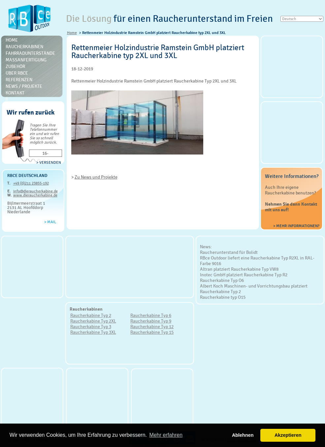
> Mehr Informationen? (296, 226)
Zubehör (15, 66)
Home (72, 32)
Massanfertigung (26, 59)
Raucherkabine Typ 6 (150, 315)
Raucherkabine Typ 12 (152, 326)
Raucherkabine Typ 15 (152, 332)
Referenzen (19, 79)
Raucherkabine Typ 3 (90, 326)
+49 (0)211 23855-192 (31, 183)
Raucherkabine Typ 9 (150, 321)
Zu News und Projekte (96, 177)
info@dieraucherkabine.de (35, 191)
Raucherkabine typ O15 (222, 297)
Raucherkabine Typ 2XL (93, 321)
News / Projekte (24, 86)
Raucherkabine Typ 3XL (93, 332)
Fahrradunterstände (30, 53)
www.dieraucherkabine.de (35, 195)
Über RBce (17, 73)
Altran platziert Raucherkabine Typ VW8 (239, 269)
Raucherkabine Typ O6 (222, 280)
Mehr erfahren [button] (166, 435)
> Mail (50, 222)
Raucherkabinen (24, 46)
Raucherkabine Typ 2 (90, 315)
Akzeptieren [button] (288, 435)
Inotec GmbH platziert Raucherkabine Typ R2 (243, 274)
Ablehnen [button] (243, 435)
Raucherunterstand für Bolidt (229, 252)
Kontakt (15, 92)
